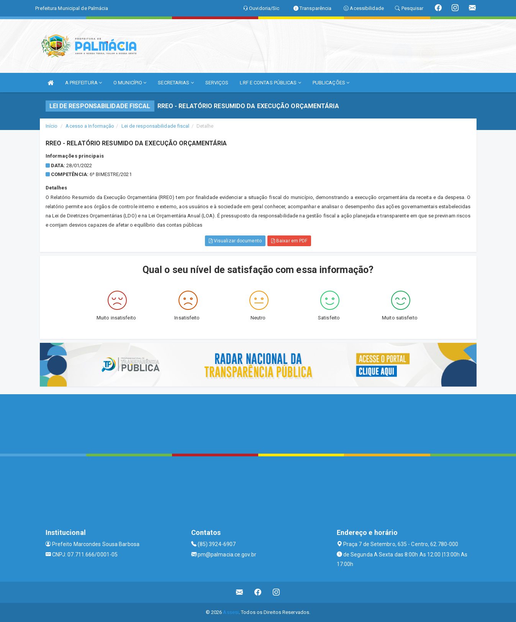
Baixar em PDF (289, 241)
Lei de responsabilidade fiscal (155, 126)
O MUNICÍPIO (129, 83)
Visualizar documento (235, 241)
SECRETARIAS (175, 83)
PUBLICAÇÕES (331, 83)
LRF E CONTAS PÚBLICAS (270, 83)
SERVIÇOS (217, 83)
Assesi (231, 612)
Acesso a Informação (90, 126)
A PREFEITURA (83, 83)
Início (52, 126)
